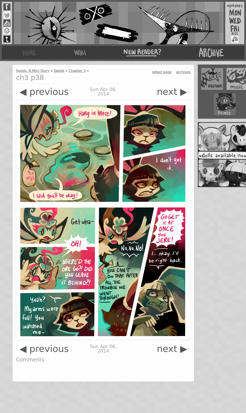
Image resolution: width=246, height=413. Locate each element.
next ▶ (172, 91)
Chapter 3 (77, 71)
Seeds (59, 71)
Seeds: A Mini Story (33, 71)
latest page (162, 72)
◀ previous (44, 91)
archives (183, 72)
